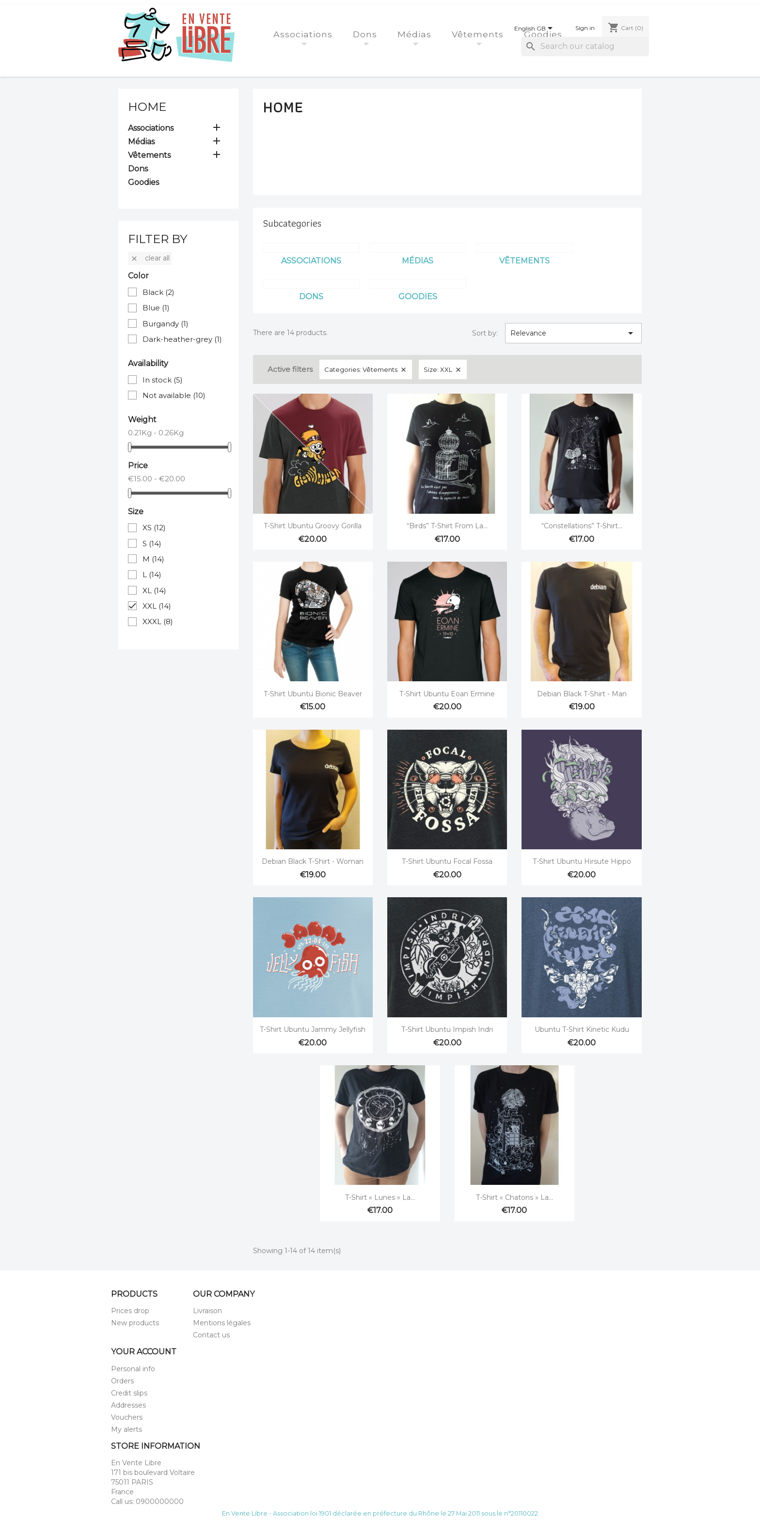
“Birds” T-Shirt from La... (447, 525)
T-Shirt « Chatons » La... (514, 1197)
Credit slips (129, 1393)
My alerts (126, 1429)
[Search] (585, 46)
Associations (304, 34)
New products (135, 1322)
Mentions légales (222, 1322)
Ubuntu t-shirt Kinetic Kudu (582, 1029)
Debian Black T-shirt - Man (582, 694)
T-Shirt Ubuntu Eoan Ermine (447, 694)
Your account (143, 1351)
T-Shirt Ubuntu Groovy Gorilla (313, 525)
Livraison (207, 1310)
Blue (156, 307)
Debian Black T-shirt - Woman (313, 861)
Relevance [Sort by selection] (573, 333)
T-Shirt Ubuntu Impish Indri (447, 1029)
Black (158, 292)
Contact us (211, 1335)
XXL (156, 606)
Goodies (544, 34)
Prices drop (130, 1310)
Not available (174, 395)
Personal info (133, 1368)
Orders (122, 1381)
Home (147, 107)
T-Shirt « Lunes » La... (380, 1197)
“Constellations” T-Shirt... (581, 525)
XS (154, 527)
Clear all (150, 258)
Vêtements (479, 34)
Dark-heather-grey (182, 339)
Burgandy (165, 323)
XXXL (157, 621)
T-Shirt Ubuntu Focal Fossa (447, 861)
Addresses (128, 1405)
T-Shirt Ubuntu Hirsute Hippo (582, 861)
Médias (415, 34)
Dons (366, 34)
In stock (162, 379)
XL (154, 590)
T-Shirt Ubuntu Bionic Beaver (313, 694)
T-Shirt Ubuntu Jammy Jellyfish (312, 1029)
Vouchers (126, 1417)
